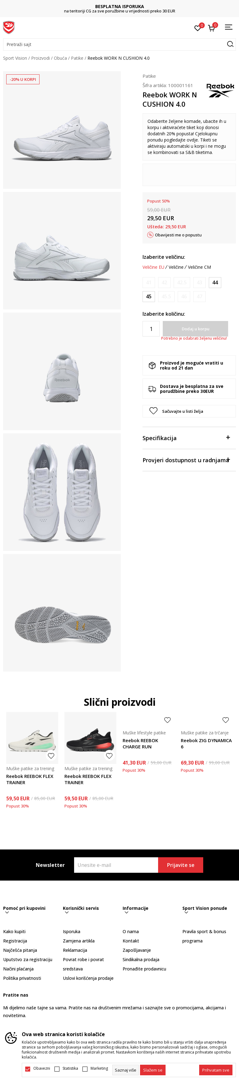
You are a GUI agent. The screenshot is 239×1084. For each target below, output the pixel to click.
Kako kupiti (14, 931)
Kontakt (131, 941)
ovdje (192, 140)
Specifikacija (186, 437)
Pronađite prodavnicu (144, 969)
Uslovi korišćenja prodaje (88, 978)
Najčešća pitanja (20, 950)
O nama (131, 931)
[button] (119, 44)
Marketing (99, 1068)
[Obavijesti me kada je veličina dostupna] (149, 282)
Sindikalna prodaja (141, 959)
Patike (77, 58)
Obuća (60, 58)
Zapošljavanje (137, 950)
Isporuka (71, 931)
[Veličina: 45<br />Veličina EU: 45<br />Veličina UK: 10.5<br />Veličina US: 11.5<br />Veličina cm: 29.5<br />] (149, 296)
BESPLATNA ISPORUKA (119, 6)
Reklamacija (75, 950)
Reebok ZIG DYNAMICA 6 (206, 743)
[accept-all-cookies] (215, 1070)
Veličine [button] (176, 267)
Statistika (70, 1068)
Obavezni (41, 1068)
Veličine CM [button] (199, 267)
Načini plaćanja (18, 969)
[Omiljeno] (198, 27)
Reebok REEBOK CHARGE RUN (140, 743)
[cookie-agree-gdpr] (153, 1070)
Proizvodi (40, 58)
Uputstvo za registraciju (27, 959)
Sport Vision (15, 58)
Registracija (15, 941)
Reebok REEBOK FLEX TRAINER (29, 779)
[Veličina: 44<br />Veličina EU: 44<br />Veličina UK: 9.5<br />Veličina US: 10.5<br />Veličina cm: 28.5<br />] (215, 282)
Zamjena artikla (79, 941)
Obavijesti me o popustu (178, 235)
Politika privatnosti (22, 978)
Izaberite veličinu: (164, 257)
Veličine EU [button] (153, 267)
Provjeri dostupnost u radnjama (186, 459)
